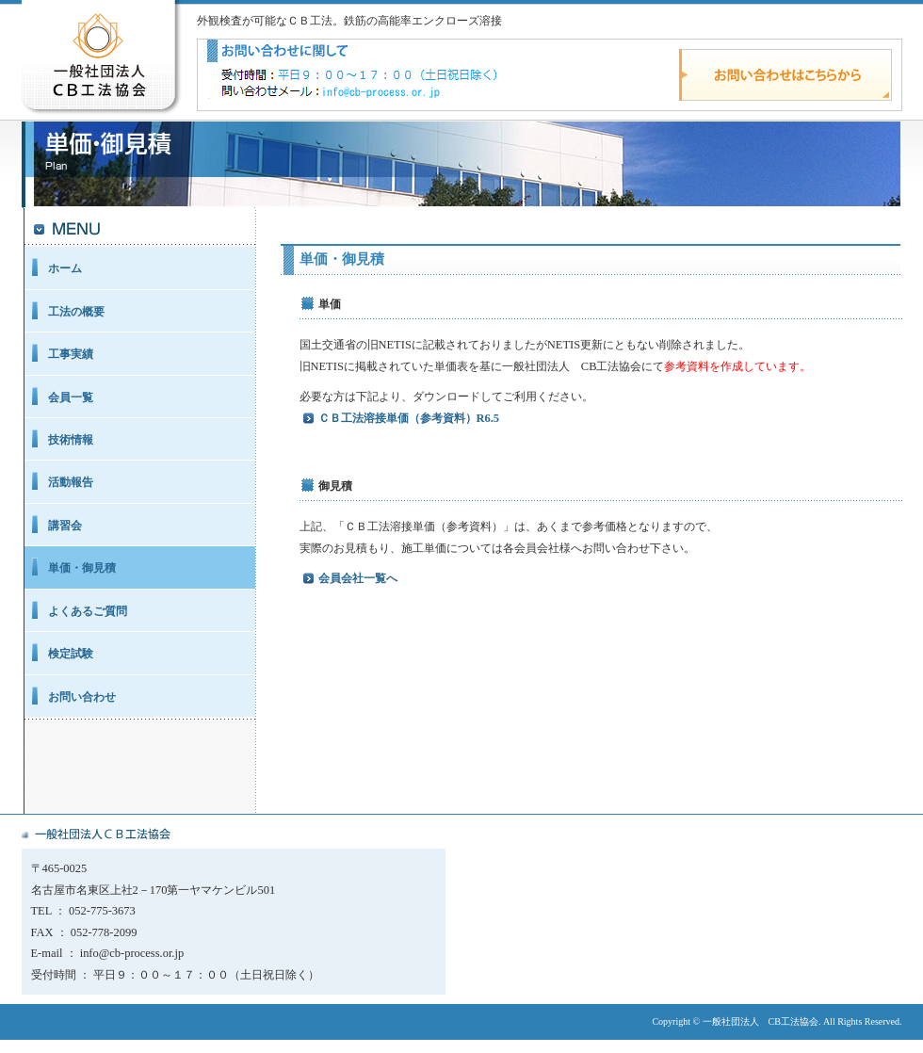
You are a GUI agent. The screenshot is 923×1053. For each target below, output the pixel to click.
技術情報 (70, 439)
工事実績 (70, 354)
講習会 (65, 525)
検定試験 (70, 653)
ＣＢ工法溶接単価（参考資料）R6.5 (409, 418)
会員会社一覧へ (357, 578)
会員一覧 (70, 397)
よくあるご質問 (87, 611)
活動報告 (70, 482)
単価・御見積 (82, 568)
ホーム (65, 268)
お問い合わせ (82, 697)
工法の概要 (76, 311)
